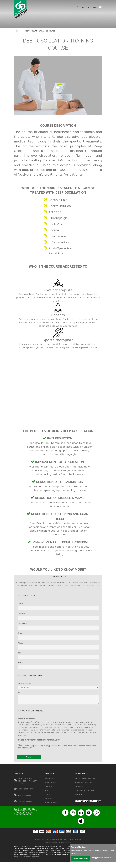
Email (20, 633)
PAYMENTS (79, 786)
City (19, 653)
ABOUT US (49, 778)
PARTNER (48, 786)
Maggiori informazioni (101, 858)
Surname (21, 613)
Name (20, 603)
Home (18, 31)
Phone (20, 643)
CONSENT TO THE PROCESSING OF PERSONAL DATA (39, 740)
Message (21, 693)
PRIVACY (78, 794)
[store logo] (25, 10)
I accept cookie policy (80, 858)
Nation (20, 663)
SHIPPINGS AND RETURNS (85, 790)
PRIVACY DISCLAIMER (26, 719)
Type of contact (24, 683)
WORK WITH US (50, 782)
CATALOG (48, 798)
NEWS (47, 790)
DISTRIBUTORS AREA (53, 802)
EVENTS (47, 794)
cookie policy (51, 842)
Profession (22, 623)
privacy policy (65, 842)
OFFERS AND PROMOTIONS (85, 778)
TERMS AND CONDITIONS (84, 782)
